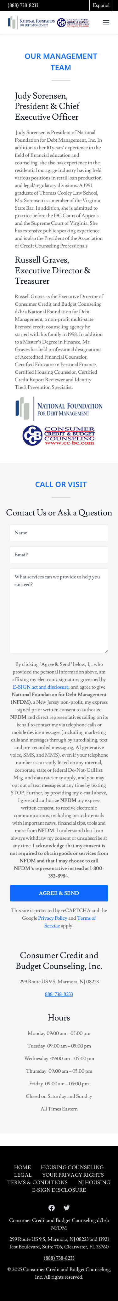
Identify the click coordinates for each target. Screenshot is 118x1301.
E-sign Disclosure (59, 1190)
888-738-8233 (59, 994)
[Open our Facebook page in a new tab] (51, 1208)
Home (22, 1167)
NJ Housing (94, 1182)
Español (101, 5)
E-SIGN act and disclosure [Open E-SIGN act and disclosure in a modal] (41, 687)
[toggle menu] (106, 22)
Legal (23, 1175)
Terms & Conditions (37, 1182)
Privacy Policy (52, 918)
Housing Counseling (72, 1167)
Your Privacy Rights (73, 1175)
